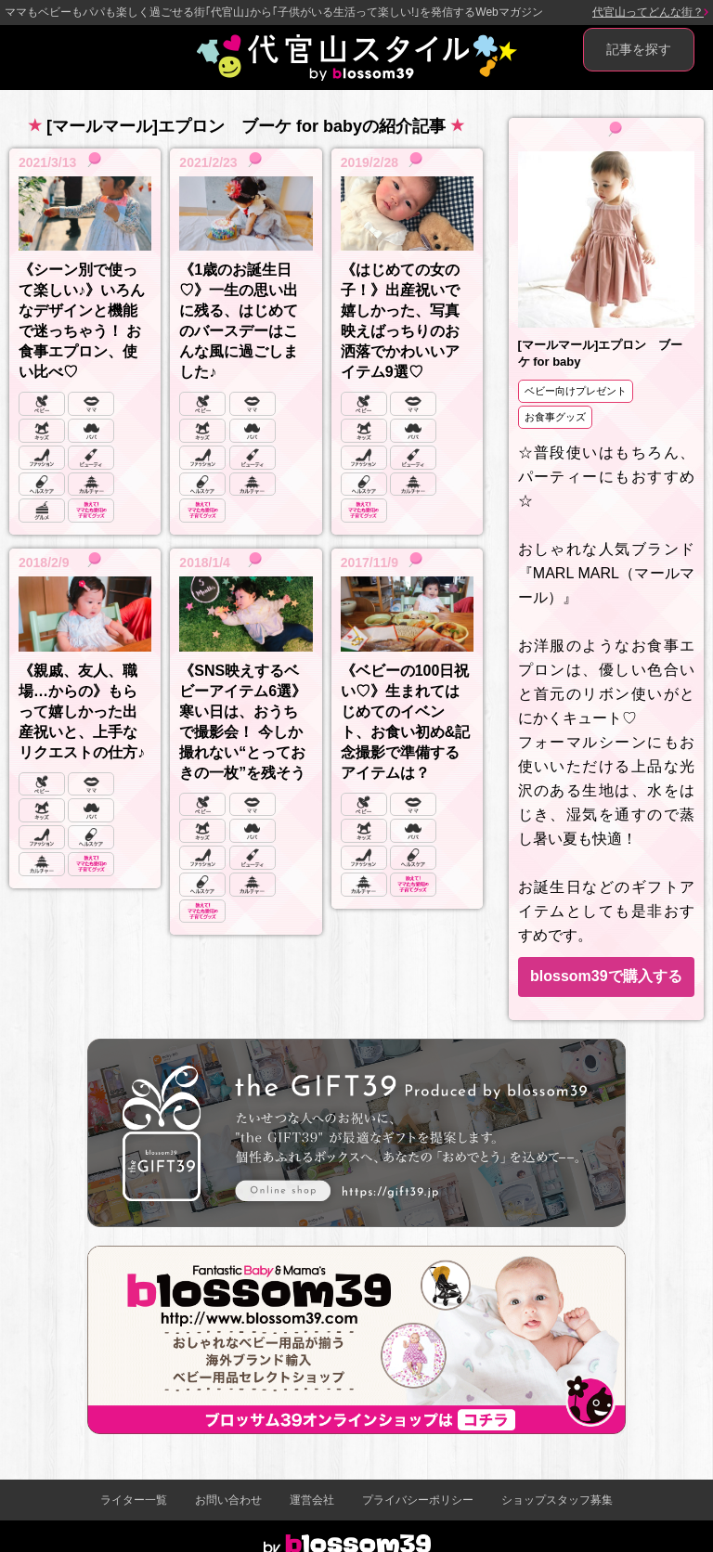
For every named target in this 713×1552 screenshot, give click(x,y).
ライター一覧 (133, 1500)
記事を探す (638, 49)
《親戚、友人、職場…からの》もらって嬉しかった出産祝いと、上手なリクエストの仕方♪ (82, 711)
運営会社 (312, 1500)
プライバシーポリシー (417, 1500)
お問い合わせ (228, 1500)
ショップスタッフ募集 (557, 1500)
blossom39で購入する (606, 976)
